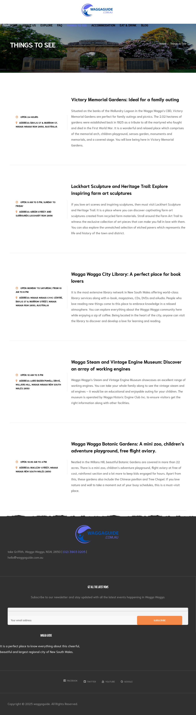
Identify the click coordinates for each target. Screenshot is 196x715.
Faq (59, 25)
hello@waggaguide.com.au (25, 557)
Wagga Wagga (153, 111)
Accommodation (103, 25)
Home (14, 25)
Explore (47, 25)
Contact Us (18, 34)
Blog (144, 25)
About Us (29, 25)
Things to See (77, 25)
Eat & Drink (128, 25)
